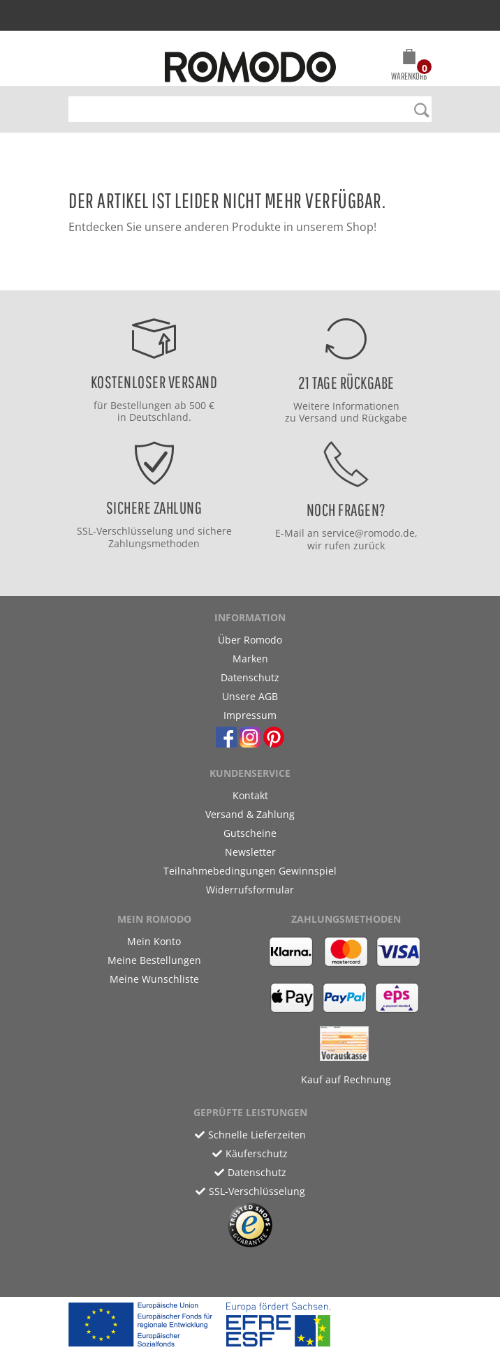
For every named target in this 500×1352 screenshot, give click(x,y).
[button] (409, 67)
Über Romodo (250, 639)
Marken (250, 658)
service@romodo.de (368, 533)
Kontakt (250, 795)
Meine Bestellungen (154, 960)
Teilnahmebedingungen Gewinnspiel (250, 870)
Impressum (250, 715)
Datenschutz (250, 677)
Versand (318, 417)
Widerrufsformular (250, 889)
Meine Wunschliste (154, 979)
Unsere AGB (250, 696)
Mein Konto (154, 941)
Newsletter (250, 852)
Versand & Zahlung (250, 814)
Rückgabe (384, 417)
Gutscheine (250, 833)
